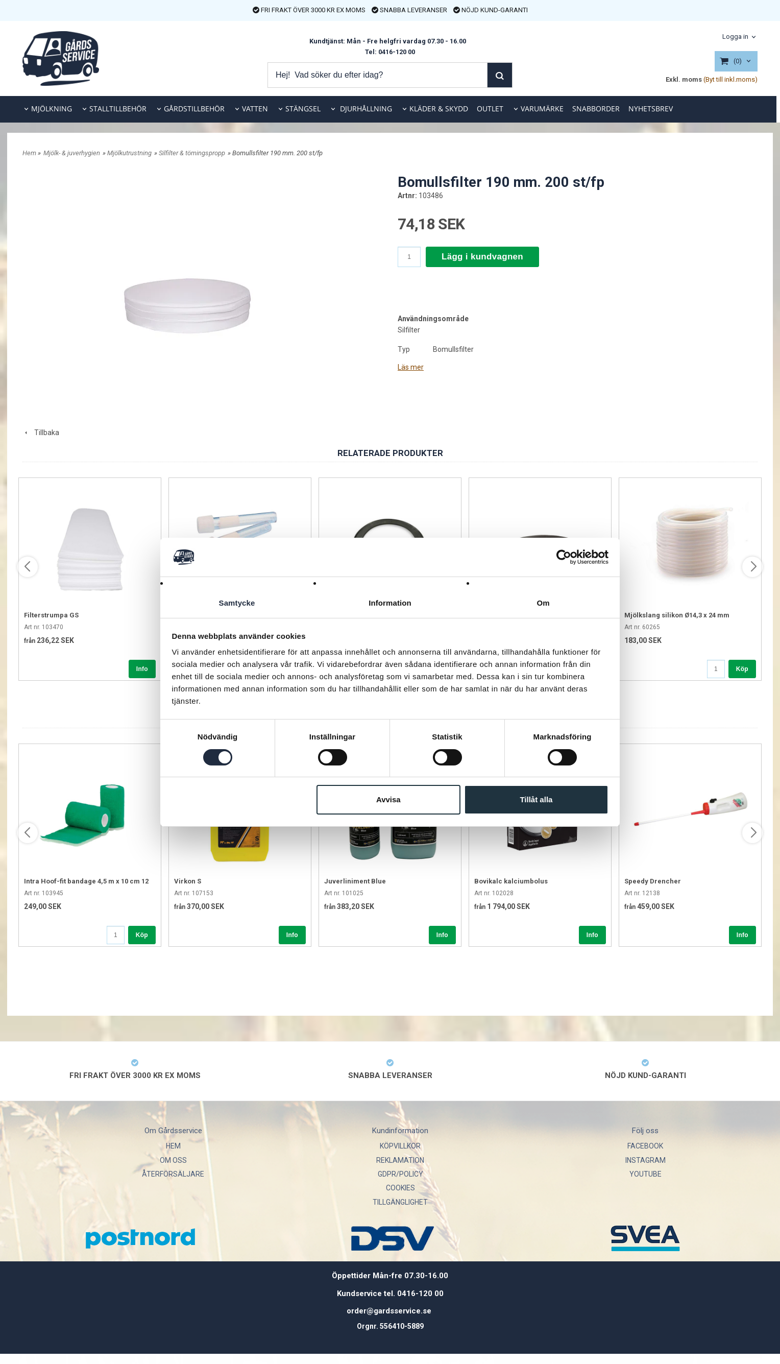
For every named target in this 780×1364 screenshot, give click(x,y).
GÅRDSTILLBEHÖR (194, 108)
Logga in (735, 36)
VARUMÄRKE (542, 108)
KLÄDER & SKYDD (438, 108)
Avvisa (388, 800)
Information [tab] (390, 603)
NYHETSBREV (650, 108)
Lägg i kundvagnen (482, 256)
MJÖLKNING (51, 108)
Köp (742, 669)
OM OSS (173, 1160)
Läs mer (411, 367)
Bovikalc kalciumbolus (511, 881)
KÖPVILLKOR (400, 1146)
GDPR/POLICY (400, 1174)
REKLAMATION (400, 1160)
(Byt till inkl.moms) (730, 79)
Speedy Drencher (652, 881)
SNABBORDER (596, 108)
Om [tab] (543, 603)
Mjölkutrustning (129, 153)
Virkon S (187, 881)
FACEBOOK (645, 1146)
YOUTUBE (645, 1174)
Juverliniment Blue (355, 881)
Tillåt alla (536, 800)
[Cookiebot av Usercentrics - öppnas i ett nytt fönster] (563, 556)
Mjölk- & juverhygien (71, 153)
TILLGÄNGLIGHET (400, 1202)
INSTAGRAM (645, 1160)
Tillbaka (40, 432)
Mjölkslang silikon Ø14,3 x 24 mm (676, 615)
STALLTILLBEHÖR (118, 108)
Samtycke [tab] (237, 603)
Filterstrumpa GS (51, 615)
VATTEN (255, 108)
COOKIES (400, 1188)
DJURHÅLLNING (365, 108)
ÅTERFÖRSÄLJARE (173, 1174)
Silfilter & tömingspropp (192, 153)
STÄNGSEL (303, 108)
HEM (173, 1146)
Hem (29, 153)
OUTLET (490, 108)
